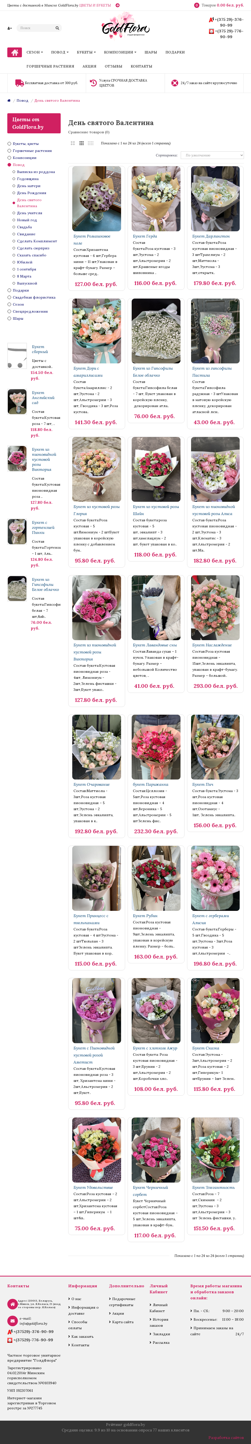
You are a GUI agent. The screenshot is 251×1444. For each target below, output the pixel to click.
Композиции (25, 157)
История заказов (159, 1322)
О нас (76, 1299)
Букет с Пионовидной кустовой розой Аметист (94, 1055)
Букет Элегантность (213, 1187)
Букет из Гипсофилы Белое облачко (45, 584)
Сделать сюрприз (33, 248)
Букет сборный (40, 349)
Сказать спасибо (31, 255)
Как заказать (82, 1336)
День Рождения (31, 193)
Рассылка (161, 1342)
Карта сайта (122, 1322)
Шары (18, 318)
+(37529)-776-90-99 (33, 1339)
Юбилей (24, 262)
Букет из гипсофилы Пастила (212, 372)
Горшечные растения (32, 150)
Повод (22, 100)
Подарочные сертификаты (122, 1302)
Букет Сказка (205, 1047)
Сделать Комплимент (37, 241)
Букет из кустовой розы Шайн (156, 510)
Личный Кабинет (159, 1308)
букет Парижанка (150, 784)
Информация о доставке (83, 1310)
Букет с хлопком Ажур (155, 1047)
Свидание (26, 234)
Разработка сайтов (226, 1437)
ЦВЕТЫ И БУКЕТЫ (95, 5)
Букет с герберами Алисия (210, 919)
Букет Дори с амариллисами (88, 372)
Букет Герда (145, 236)
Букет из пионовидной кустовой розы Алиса (213, 510)
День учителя (29, 213)
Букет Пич (202, 784)
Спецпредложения (30, 311)
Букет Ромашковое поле (92, 240)
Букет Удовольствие (93, 1187)
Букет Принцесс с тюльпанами (91, 919)
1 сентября (26, 269)
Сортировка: (167, 155)
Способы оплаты (77, 1325)
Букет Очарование (92, 784)
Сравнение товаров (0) (89, 132)
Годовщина (28, 179)
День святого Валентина (57, 100)
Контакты (80, 1345)
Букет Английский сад (43, 397)
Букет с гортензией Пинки (43, 527)
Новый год (27, 220)
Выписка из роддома (36, 172)
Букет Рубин (145, 915)
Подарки (21, 290)
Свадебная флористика (34, 297)
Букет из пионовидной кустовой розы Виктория (44, 459)
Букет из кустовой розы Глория (97, 510)
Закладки (161, 1334)
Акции (118, 1313)
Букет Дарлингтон (211, 236)
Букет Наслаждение (212, 644)
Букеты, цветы (26, 143)
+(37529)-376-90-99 (33, 1331)
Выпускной (27, 283)
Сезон (18, 304)
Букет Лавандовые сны (155, 644)
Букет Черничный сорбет (150, 1191)
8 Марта (24, 276)
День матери (29, 186)
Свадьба (24, 227)
